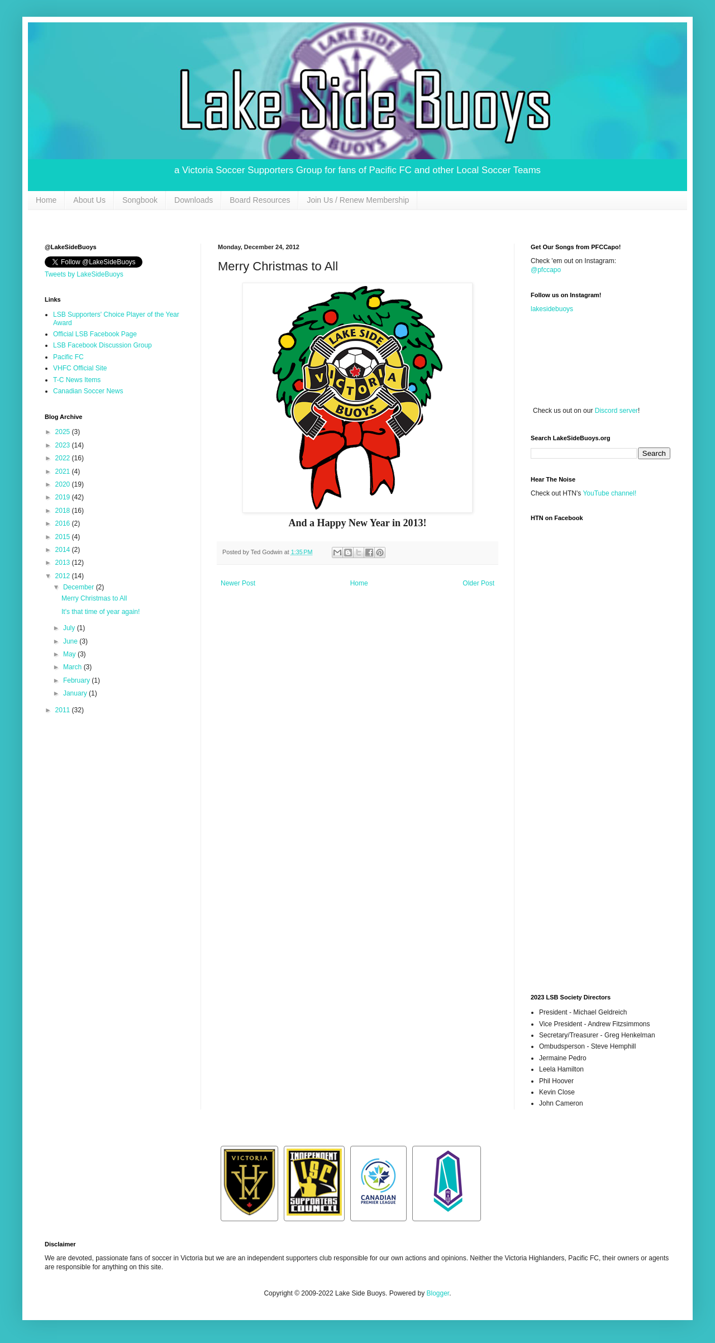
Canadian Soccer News (88, 391)
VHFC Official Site (80, 368)
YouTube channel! (609, 493)
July (70, 628)
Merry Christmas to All (94, 598)
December (79, 587)
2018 (63, 511)
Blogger (437, 1293)
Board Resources (260, 200)
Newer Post (238, 583)
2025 (63, 432)
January (76, 693)
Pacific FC (68, 357)
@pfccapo (546, 270)
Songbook (140, 200)
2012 (63, 576)
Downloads (193, 200)
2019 (63, 497)
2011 (63, 710)
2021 (63, 471)
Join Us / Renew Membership (358, 200)
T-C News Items (77, 380)
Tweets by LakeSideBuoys (84, 274)
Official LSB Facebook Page (95, 334)
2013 (63, 562)
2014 (63, 550)
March (73, 667)
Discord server (616, 411)
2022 (63, 458)
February (77, 680)
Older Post (478, 583)
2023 (63, 445)
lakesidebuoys (552, 309)
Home (46, 200)
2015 (63, 537)
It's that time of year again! (100, 612)
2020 (63, 484)
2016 (63, 523)
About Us (89, 200)
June (71, 641)
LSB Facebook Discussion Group (102, 345)
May (70, 654)
